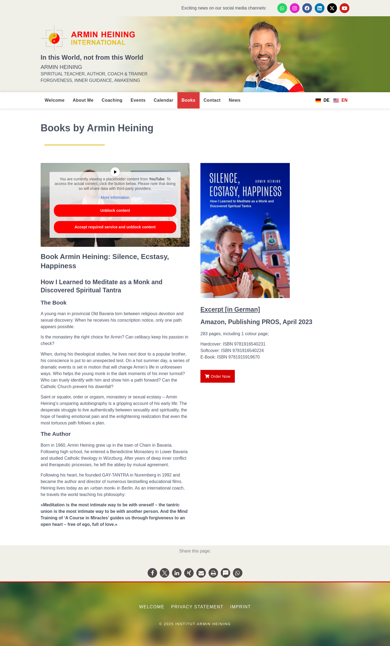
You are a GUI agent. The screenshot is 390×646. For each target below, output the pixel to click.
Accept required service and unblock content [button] (115, 227)
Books (188, 100)
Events (138, 100)
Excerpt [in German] (230, 309)
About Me (83, 100)
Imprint (240, 607)
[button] (152, 577)
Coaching (112, 100)
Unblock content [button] (115, 210)
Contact (212, 100)
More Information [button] (115, 197)
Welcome (54, 100)
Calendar (163, 100)
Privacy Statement (197, 607)
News (235, 100)
